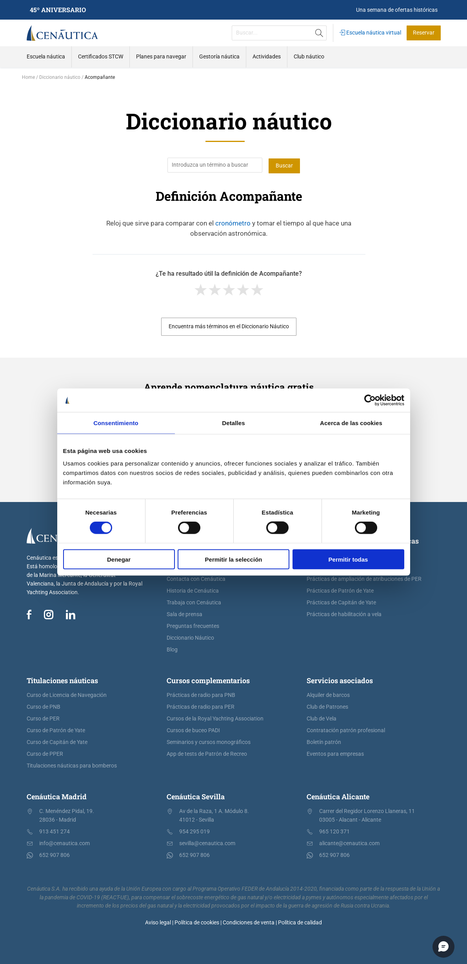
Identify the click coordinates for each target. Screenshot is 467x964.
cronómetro (233, 222)
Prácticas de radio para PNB (201, 694)
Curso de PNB (43, 706)
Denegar (119, 559)
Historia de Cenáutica (193, 590)
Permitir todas (348, 559)
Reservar (423, 32)
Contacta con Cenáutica (196, 578)
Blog (172, 649)
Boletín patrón (324, 741)
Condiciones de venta (248, 922)
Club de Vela (321, 718)
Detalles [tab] (233, 423)
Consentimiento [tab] (115, 423)
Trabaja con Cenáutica (194, 601)
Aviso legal (158, 922)
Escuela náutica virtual (370, 32)
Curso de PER (43, 718)
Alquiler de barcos (328, 694)
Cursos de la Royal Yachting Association (215, 718)
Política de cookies (196, 922)
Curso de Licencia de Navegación (67, 694)
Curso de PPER (45, 753)
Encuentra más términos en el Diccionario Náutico (229, 325)
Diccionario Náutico (190, 637)
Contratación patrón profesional (346, 729)
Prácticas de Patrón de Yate (340, 590)
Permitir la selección (233, 559)
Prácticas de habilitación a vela (344, 613)
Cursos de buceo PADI (193, 729)
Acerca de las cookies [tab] (351, 423)
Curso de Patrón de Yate (56, 729)
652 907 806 (54, 854)
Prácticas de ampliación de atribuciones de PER (364, 578)
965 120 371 (334, 831)
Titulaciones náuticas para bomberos (72, 765)
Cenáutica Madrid (57, 795)
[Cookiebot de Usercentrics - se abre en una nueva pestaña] (370, 400)
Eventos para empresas (335, 753)
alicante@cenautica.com (349, 842)
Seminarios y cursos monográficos (209, 741)
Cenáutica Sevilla (196, 795)
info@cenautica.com (64, 842)
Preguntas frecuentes (193, 625)
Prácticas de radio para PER (200, 706)
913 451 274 (54, 831)
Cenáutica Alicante (338, 795)
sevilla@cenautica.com (207, 842)
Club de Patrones (327, 706)
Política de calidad (300, 922)
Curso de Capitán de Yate (57, 741)
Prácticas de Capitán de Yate (341, 601)
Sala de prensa (184, 613)
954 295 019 (194, 831)
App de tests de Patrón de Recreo (207, 753)
